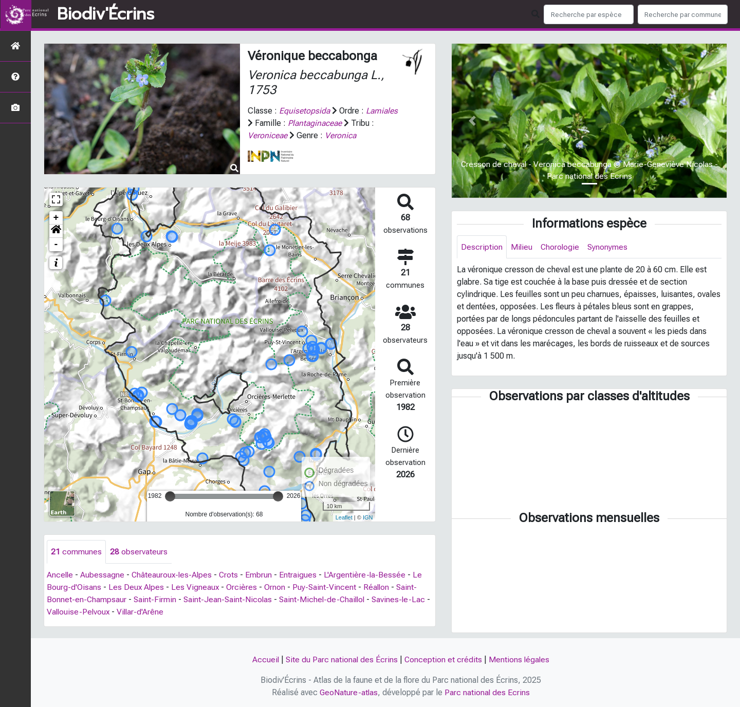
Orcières (243, 587)
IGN (368, 517)
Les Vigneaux (196, 587)
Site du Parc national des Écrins (341, 659)
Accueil (264, 659)
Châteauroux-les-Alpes (174, 575)
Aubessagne (103, 575)
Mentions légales (520, 659)
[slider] (170, 496)
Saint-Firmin (155, 599)
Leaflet (344, 517)
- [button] (56, 244)
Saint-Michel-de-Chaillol (326, 599)
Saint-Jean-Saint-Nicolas (229, 599)
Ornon (276, 587)
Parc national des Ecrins (488, 692)
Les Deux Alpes (136, 587)
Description (482, 247)
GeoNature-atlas (348, 692)
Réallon (378, 587)
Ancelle (60, 575)
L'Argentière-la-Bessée (368, 575)
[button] (56, 231)
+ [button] (56, 218)
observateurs (139, 551)
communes (76, 551)
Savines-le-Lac (404, 599)
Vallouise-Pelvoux (84, 612)
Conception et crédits (443, 659)
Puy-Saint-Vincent (326, 587)
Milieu (522, 247)
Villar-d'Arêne (148, 612)
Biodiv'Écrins (105, 14)
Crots (232, 575)
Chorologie (561, 247)
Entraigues (301, 575)
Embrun (262, 575)
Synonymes (609, 247)
